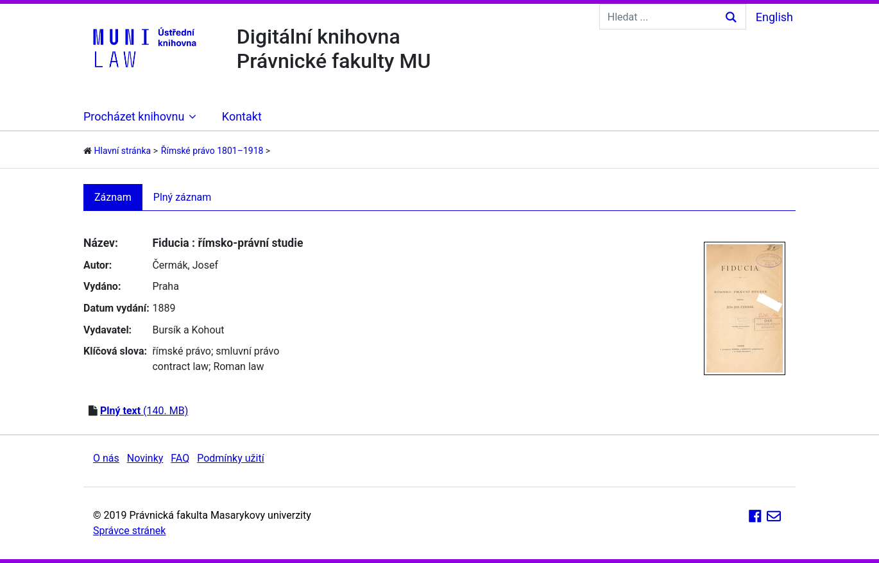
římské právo (181, 351)
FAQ (180, 458)
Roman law (238, 366)
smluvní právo (247, 351)
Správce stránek (129, 531)
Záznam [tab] (113, 197)
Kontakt (242, 116)
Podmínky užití (230, 458)
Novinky (145, 458)
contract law (180, 366)
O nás (106, 458)
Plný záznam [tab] (182, 197)
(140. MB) (144, 411)
